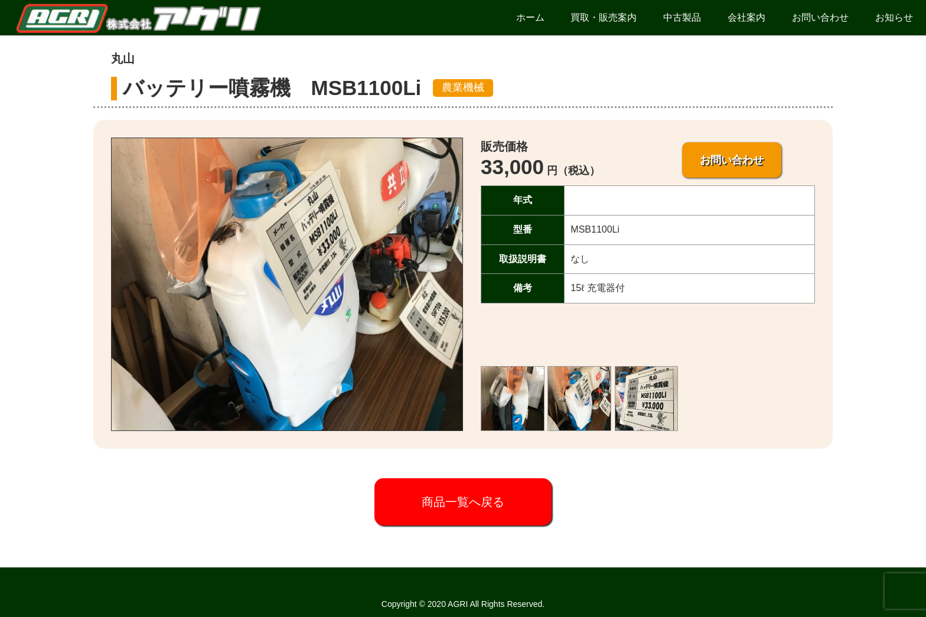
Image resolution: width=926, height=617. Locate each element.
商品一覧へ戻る (463, 501)
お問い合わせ (732, 160)
